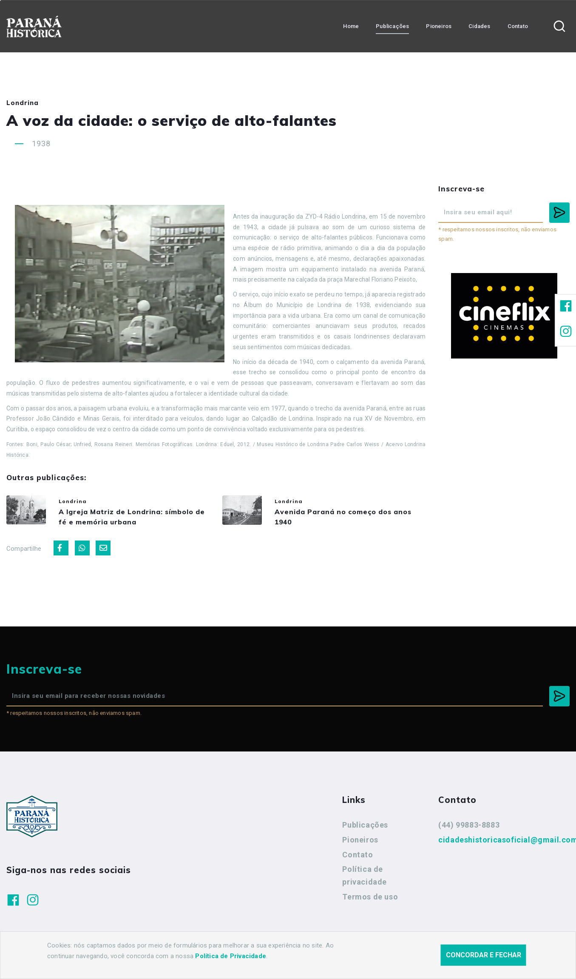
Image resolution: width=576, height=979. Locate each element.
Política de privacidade (364, 880)
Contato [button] (518, 26)
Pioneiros (360, 844)
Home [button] (351, 26)
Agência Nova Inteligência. (259, 961)
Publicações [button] (392, 26)
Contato (357, 859)
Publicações (365, 829)
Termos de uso (370, 901)
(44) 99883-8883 (468, 829)
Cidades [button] (479, 26)
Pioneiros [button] (438, 26)
